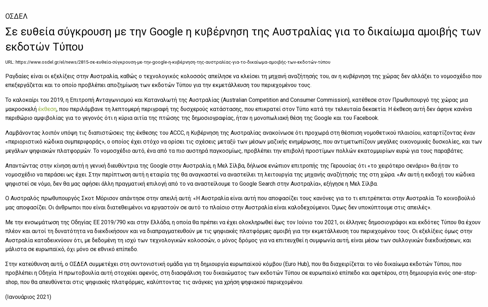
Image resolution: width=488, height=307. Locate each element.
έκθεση (47, 109)
